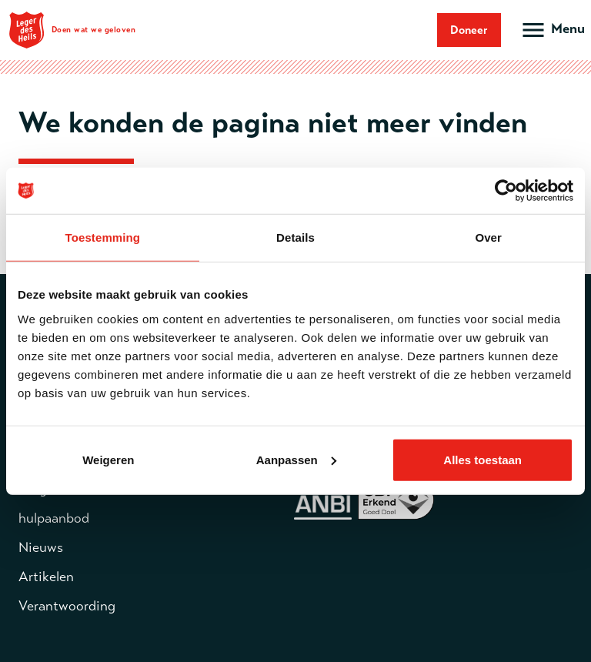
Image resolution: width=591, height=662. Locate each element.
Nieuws (40, 547)
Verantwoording (66, 605)
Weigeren (108, 459)
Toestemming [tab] (103, 237)
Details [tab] (295, 237)
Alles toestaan (482, 459)
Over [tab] (488, 237)
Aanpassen (296, 459)
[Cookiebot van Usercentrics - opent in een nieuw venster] (506, 190)
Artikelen (46, 576)
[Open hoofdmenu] (552, 30)
